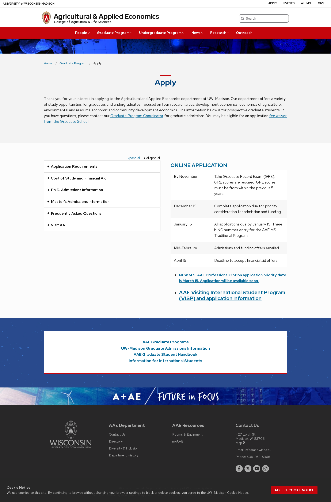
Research (220, 33)
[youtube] (256, 468)
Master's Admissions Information (78, 201)
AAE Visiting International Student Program (232, 292)
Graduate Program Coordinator (136, 115)
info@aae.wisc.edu (258, 450)
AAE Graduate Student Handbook (165, 354)
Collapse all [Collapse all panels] (152, 158)
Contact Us (117, 434)
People (82, 33)
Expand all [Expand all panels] (133, 158)
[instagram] (265, 468)
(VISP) (187, 298)
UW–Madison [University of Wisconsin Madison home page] (28, 3)
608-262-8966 (258, 457)
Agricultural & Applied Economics (106, 16)
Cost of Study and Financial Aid (77, 178)
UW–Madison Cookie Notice (227, 492)
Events (289, 3)
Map (241, 443)
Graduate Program (115, 33)
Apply (272, 3)
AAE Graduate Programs (165, 342)
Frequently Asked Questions (74, 213)
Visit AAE (57, 225)
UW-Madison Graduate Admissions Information (165, 348)
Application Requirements (72, 166)
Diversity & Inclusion (123, 448)
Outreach (244, 33)
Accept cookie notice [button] (294, 490)
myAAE (177, 441)
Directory (116, 441)
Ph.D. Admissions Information (75, 189)
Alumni (306, 3)
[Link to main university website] (70, 449)
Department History (123, 455)
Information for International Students (165, 360)
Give (321, 3)
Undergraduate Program (162, 33)
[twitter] (248, 468)
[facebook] (239, 468)
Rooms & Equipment (187, 434)
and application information (229, 298)
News (197, 33)
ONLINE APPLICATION (199, 165)
